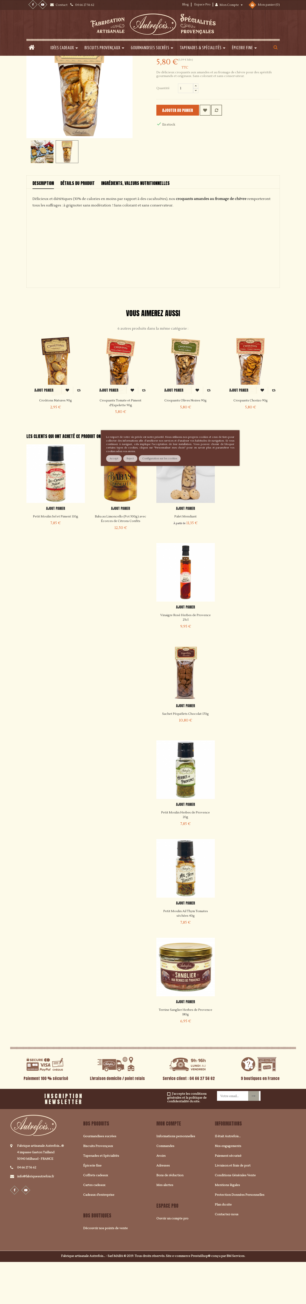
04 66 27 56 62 (26, 1209)
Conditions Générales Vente (235, 1217)
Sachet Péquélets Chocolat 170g (185, 756)
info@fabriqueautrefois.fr (35, 1218)
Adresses (163, 1207)
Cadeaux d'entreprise (98, 1237)
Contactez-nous (226, 1256)
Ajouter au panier (183, 152)
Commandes (165, 1188)
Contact (62, 5)
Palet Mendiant (185, 558)
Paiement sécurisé (228, 1198)
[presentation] (141, 1139)
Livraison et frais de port (233, 1207)
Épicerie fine (92, 1207)
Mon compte (168, 1165)
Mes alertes (164, 1227)
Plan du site (223, 1246)
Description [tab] (43, 224)
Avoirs (161, 1198)
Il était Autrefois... (228, 1178)
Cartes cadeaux (94, 1227)
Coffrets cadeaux (95, 1217)
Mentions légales (227, 1227)
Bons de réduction (169, 1217)
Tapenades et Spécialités (101, 1198)
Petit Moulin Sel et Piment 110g (55, 558)
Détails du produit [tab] (77, 224)
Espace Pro (202, 5)
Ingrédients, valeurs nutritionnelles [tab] (135, 224)
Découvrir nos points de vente (105, 1270)
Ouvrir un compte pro (172, 1260)
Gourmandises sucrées (99, 1178)
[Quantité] (185, 130)
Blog (185, 5)
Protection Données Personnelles (239, 1237)
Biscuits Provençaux (98, 1188)
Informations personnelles (175, 1178)
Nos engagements (228, 1188)
